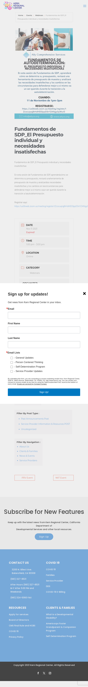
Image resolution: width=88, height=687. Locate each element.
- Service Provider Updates (28, 371)
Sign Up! (44, 392)
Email (11, 309)
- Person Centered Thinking (28, 362)
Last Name (14, 338)
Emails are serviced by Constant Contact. (32, 384)
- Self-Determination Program (29, 366)
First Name (14, 323)
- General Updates (24, 357)
